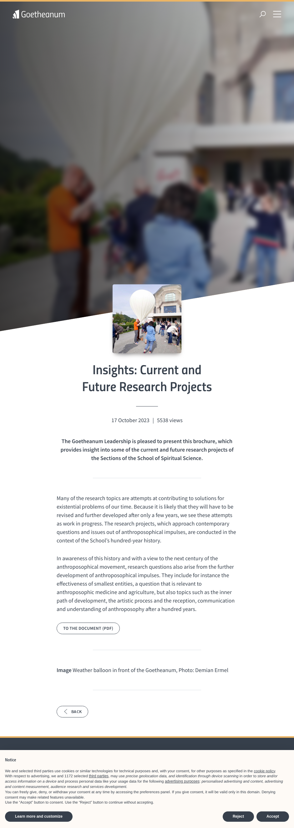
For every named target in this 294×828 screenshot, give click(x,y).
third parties (99, 776)
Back (72, 711)
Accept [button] (272, 816)
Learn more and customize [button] (39, 816)
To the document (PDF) (88, 628)
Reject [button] (238, 816)
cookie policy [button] (264, 771)
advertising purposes (182, 781)
